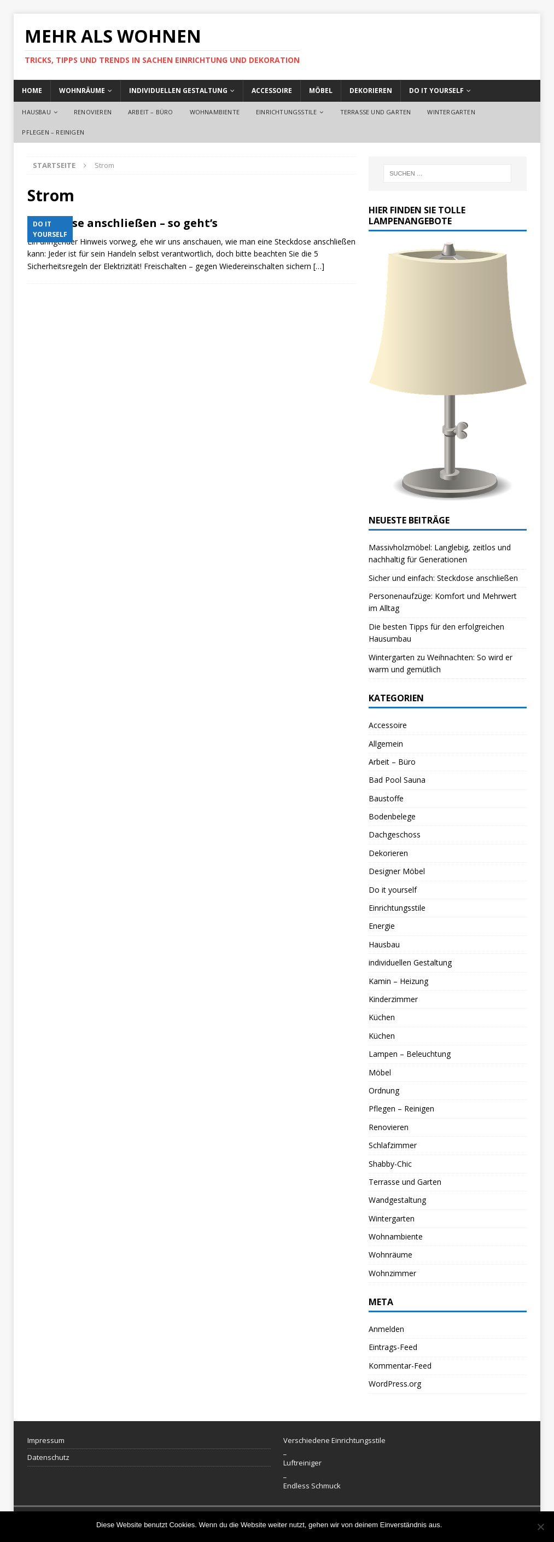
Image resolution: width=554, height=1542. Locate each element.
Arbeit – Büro (150, 112)
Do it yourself (436, 90)
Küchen (382, 1017)
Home (32, 90)
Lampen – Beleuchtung (410, 1054)
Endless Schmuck (312, 1486)
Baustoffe (386, 798)
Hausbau (36, 112)
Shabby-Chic (390, 1164)
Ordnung (384, 1090)
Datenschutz (48, 1457)
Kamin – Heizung (398, 981)
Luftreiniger (302, 1463)
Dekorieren (370, 90)
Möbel (321, 90)
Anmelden (386, 1329)
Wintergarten (451, 112)
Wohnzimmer (392, 1273)
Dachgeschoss (395, 834)
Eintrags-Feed (393, 1347)
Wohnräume (82, 90)
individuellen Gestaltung (178, 90)
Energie (382, 926)
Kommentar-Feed (400, 1365)
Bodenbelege (392, 816)
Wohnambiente (215, 112)
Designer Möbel (397, 871)
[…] (318, 266)
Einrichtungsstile (286, 112)
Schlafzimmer (393, 1145)
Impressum (46, 1440)
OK (452, 1525)
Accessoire (272, 90)
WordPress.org (395, 1383)
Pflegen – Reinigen (53, 132)
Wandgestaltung (397, 1200)
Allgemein (386, 743)
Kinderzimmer (393, 999)
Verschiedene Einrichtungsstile (334, 1440)
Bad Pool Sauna (397, 780)
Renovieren (93, 112)
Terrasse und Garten (375, 112)
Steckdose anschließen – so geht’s (122, 223)
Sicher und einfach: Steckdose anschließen (443, 578)
